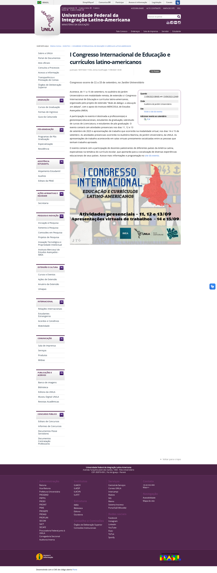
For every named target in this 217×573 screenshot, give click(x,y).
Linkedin (112, 524)
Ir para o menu (85, 8)
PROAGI (42, 514)
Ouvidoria (78, 514)
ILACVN (77, 491)
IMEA (76, 505)
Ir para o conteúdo (69, 8)
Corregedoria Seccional (49, 536)
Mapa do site (169, 8)
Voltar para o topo (172, 459)
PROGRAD (43, 495)
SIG (109, 498)
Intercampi (113, 491)
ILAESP (77, 488)
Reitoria (42, 485)
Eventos (66, 46)
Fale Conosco (121, 31)
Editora (77, 511)
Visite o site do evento (153, 111)
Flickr (175, 22)
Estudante (176, 31)
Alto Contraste (153, 8)
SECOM (42, 521)
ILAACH (77, 485)
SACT (41, 524)
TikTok (111, 534)
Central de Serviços (116, 485)
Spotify (111, 537)
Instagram (179, 22)
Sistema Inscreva (115, 504)
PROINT (42, 504)
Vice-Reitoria (44, 488)
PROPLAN (43, 517)
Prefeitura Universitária (49, 491)
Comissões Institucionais (85, 528)
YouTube (168, 22)
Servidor (165, 31)
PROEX (42, 501)
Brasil (45, 2)
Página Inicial (55, 46)
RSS (178, 8)
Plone (74, 569)
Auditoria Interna (47, 539)
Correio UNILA (114, 488)
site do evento (152, 155)
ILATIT (76, 495)
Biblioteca (78, 508)
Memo (111, 501)
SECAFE (42, 527)
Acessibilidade (149, 497)
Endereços (135, 31)
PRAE (41, 508)
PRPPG (42, 498)
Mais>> (146, 487)
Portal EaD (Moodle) (117, 508)
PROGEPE (43, 511)
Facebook (171, 22)
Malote (111, 495)
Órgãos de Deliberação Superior (88, 524)
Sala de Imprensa (150, 31)
